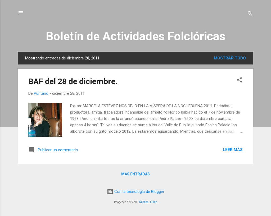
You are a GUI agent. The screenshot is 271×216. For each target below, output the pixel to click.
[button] (239, 81)
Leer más (233, 149)
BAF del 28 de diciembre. (73, 81)
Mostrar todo (230, 58)
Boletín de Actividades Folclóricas (135, 36)
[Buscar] (250, 14)
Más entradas (135, 174)
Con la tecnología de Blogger (135, 191)
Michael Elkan (148, 202)
